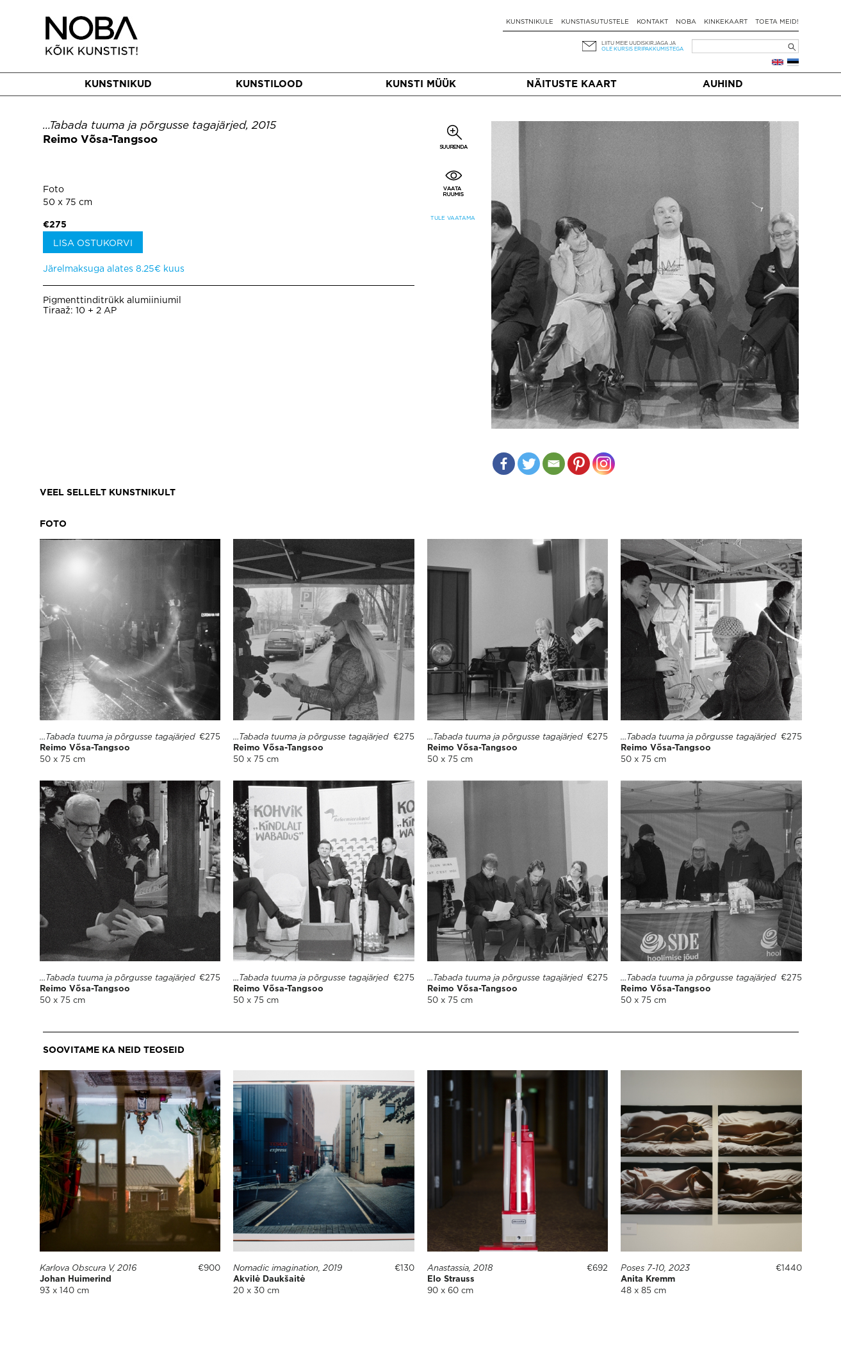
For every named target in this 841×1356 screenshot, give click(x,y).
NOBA (686, 22)
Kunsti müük (421, 84)
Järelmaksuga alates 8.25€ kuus (113, 269)
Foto (53, 190)
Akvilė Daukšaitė (269, 1279)
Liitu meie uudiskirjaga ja (638, 43)
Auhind (723, 84)
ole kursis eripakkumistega (642, 49)
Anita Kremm (648, 1279)
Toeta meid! (777, 22)
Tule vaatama (452, 218)
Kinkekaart (725, 22)
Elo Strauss (451, 1279)
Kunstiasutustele (595, 22)
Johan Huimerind (75, 1279)
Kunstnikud (118, 84)
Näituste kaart (572, 84)
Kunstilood (269, 84)
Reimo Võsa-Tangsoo (100, 140)
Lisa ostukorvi (93, 243)
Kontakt (652, 22)
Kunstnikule (529, 22)
